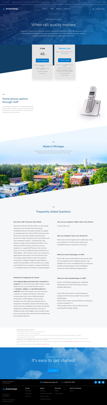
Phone (52, 9)
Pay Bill (56, 391)
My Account (5, 2)
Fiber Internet (28, 391)
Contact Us (67, 9)
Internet (44, 9)
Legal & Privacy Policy (7, 401)
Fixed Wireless (28, 393)
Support (99, 2)
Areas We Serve (68, 341)
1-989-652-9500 (99, 9)
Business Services (17, 2)
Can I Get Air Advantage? (31, 2)
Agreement (39, 344)
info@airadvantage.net (50, 382)
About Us (58, 9)
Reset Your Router (44, 396)
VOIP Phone (28, 396)
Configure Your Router (45, 399)
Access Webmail (45, 2)
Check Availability (42, 60)
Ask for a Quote (64, 60)
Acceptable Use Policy (45, 344)
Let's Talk (53, 370)
